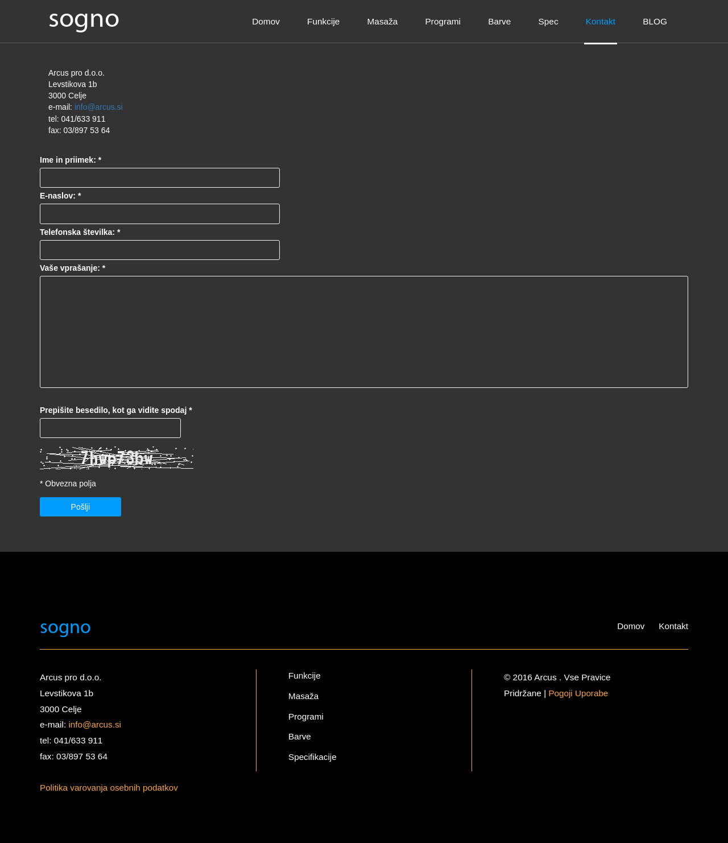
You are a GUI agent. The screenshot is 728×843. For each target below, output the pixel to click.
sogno (84, 20)
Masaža (382, 21)
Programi (443, 21)
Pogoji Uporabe (578, 692)
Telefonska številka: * (80, 231)
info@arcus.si (99, 106)
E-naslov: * (60, 195)
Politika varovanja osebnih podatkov (110, 787)
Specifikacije (312, 757)
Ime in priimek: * (70, 159)
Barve (499, 21)
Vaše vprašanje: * (72, 267)
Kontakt (600, 21)
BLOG (655, 21)
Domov (266, 21)
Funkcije (323, 21)
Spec (549, 21)
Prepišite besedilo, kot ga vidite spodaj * (116, 409)
